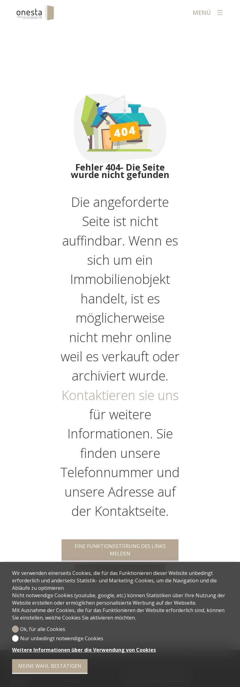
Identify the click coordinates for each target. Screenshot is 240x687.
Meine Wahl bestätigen (49, 666)
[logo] (35, 12)
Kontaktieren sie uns (120, 395)
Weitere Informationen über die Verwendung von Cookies (84, 649)
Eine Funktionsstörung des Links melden (120, 550)
